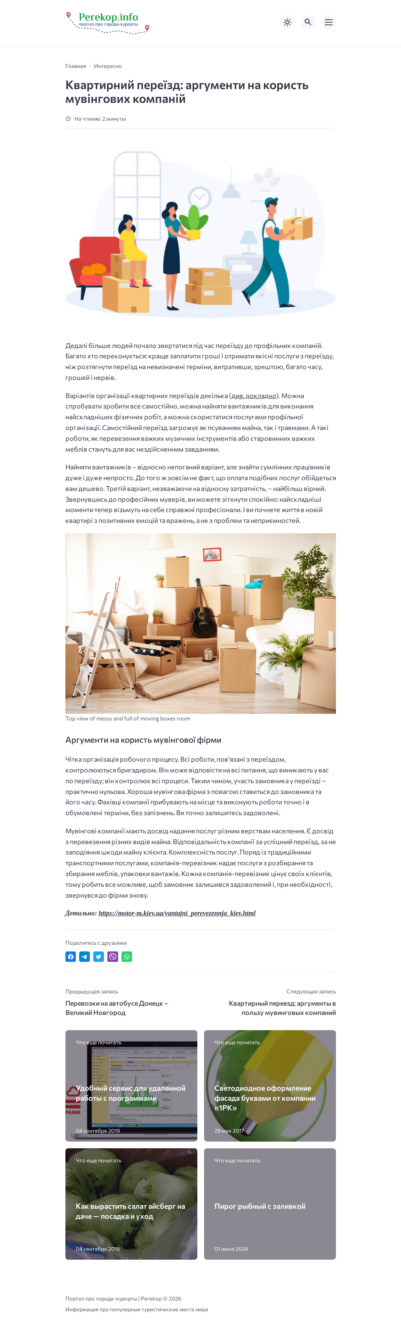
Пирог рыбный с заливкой (259, 1205)
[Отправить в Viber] (112, 956)
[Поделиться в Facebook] (70, 956)
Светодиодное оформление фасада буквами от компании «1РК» (265, 1097)
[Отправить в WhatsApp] (127, 956)
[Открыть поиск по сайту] (308, 22)
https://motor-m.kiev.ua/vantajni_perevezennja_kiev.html (177, 913)
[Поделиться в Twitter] (98, 956)
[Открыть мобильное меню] (329, 22)
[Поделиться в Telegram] (84, 956)
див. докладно (254, 395)
